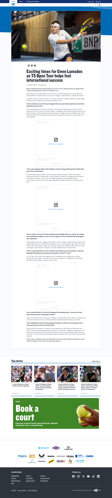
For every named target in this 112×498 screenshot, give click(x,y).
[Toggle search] (95, 5)
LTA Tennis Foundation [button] (32, 1)
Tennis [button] (13, 1)
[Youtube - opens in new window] (88, 476)
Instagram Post (56, 163)
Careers (13, 478)
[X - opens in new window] (83, 476)
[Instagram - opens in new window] (78, 476)
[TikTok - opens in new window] (93, 476)
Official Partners (15, 481)
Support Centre (30, 481)
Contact (28, 476)
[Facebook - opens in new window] (73, 476)
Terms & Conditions (32, 490)
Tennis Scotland (44, 478)
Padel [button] (20, 1)
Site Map (14, 490)
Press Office (29, 478)
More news (96, 361)
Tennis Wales (44, 481)
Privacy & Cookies (21, 490)
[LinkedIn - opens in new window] (98, 476)
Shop (12, 483)
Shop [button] (98, 1)
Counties (42, 476)
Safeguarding (15, 476)
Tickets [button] (90, 1)
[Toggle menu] (99, 5)
